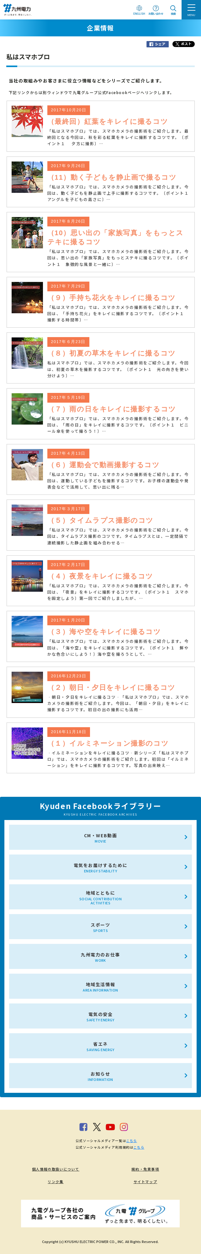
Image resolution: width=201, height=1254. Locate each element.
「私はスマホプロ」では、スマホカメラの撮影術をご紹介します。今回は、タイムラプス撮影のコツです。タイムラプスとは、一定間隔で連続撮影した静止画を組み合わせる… (118, 536)
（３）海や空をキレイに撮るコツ (104, 632)
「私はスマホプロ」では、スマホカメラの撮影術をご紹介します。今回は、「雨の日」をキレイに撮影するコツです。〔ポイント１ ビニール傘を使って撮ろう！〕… (118, 424)
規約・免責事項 (145, 1169)
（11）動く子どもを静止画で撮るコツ (112, 177)
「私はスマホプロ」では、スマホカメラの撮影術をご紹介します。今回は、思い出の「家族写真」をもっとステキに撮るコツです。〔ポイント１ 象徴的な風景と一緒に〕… (118, 257)
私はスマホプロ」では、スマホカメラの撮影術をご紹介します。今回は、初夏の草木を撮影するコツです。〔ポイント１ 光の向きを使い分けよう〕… (118, 369)
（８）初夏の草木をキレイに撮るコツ (111, 353)
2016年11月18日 (69, 732)
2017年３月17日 (68, 509)
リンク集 (55, 1181)
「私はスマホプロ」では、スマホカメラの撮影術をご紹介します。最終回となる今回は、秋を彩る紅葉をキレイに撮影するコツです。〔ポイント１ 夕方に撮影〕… (118, 137)
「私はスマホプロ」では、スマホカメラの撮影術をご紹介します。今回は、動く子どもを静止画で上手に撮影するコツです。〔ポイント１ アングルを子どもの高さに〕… (121, 193)
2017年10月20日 (69, 110)
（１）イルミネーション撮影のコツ (108, 743)
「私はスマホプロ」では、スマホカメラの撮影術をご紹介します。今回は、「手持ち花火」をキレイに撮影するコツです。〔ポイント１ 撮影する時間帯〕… (118, 313)
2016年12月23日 (69, 676)
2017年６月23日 (68, 342)
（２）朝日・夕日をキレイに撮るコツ (111, 687)
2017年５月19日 (68, 397)
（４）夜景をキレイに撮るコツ (100, 576)
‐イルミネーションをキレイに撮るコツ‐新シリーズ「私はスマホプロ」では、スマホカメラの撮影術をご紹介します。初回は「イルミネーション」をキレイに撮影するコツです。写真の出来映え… (118, 759)
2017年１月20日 (68, 620)
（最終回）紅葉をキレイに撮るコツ (107, 121)
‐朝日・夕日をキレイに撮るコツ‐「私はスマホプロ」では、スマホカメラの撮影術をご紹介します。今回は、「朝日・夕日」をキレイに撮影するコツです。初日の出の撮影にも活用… (118, 703)
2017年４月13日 (68, 453)
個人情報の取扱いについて (55, 1169)
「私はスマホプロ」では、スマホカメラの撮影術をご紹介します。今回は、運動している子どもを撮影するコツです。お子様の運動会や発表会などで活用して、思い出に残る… (118, 480)
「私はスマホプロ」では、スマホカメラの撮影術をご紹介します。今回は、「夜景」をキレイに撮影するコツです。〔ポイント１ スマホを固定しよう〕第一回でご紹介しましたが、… (118, 592)
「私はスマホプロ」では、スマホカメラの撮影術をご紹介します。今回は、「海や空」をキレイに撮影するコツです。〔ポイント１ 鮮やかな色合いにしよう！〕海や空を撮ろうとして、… (118, 647)
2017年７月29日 (68, 286)
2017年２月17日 (68, 565)
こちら (131, 1140)
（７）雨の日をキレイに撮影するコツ (111, 409)
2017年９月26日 (68, 166)
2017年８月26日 (68, 221)
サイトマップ (145, 1181)
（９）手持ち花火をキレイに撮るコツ (111, 298)
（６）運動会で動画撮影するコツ (103, 465)
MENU (191, 15)
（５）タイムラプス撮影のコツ (100, 520)
